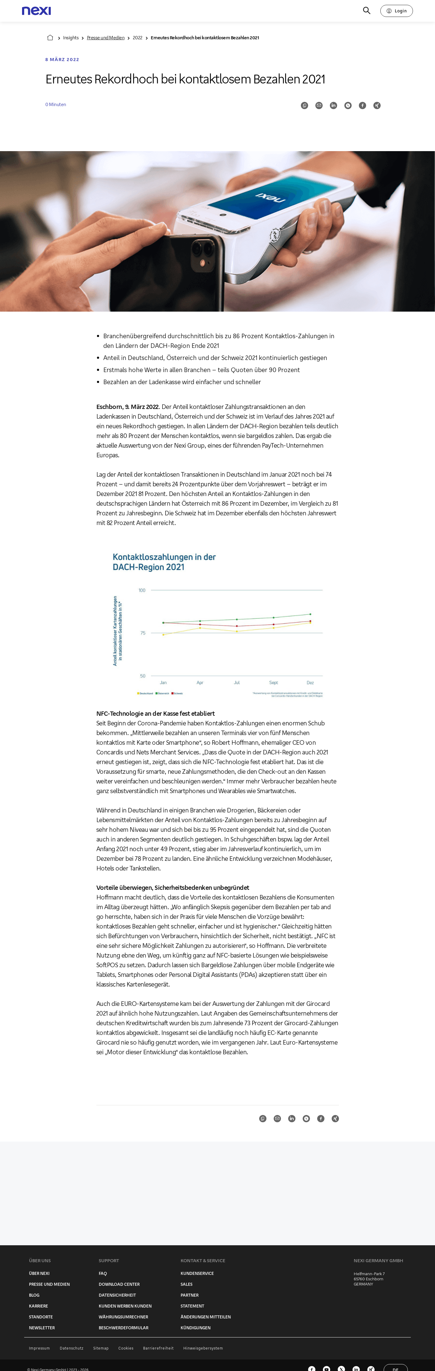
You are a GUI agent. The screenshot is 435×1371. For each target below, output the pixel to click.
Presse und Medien (106, 37)
